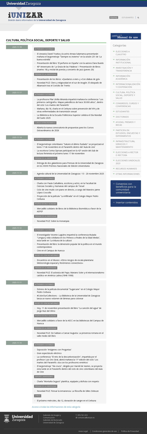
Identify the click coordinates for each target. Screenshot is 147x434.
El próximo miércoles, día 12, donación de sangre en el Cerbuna (66, 400)
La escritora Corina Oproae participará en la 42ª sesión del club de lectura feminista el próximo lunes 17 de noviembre (67, 152)
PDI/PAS (113, 17)
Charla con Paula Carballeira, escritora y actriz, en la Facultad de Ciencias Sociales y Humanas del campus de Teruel (66, 184)
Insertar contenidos (127, 202)
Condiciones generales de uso (104, 431)
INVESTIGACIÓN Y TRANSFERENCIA (124, 69)
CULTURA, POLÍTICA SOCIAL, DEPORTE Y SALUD (125, 95)
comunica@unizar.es (86, 417)
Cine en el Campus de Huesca (50, 250)
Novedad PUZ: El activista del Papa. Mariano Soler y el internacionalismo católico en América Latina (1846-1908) (70, 274)
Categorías (119, 45)
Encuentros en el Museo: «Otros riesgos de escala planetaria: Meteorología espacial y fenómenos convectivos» (65, 261)
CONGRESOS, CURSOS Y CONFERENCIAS (127, 105)
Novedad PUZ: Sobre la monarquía (53, 221)
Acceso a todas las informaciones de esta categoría (56, 407)
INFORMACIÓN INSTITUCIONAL (123, 61)
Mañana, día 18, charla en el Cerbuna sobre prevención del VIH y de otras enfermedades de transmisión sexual (68, 110)
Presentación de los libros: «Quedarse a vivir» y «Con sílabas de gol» (68, 79)
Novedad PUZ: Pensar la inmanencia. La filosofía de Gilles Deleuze (68, 391)
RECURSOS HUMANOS (126, 168)
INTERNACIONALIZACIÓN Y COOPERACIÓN (128, 85)
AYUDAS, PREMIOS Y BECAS (125, 123)
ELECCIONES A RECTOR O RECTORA (127, 154)
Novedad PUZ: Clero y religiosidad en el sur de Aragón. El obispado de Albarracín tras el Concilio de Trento (69, 84)
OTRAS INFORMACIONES (128, 174)
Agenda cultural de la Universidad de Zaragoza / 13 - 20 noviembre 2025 (70, 173)
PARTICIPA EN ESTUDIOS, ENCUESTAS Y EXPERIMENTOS (128, 133)
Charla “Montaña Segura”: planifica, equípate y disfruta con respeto (68, 381)
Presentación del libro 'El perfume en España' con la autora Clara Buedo (70, 63)
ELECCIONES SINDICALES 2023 (128, 162)
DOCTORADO (122, 116)
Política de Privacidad (130, 431)
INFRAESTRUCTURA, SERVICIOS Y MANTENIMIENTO (125, 144)
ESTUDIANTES (128, 17)
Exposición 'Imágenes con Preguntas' (54, 349)
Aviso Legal (83, 431)
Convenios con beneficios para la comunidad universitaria (126, 188)
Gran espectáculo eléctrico (49, 353)
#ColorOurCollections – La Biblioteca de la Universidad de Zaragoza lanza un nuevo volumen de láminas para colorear (68, 297)
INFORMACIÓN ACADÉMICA (123, 77)
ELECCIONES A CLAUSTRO (123, 53)
